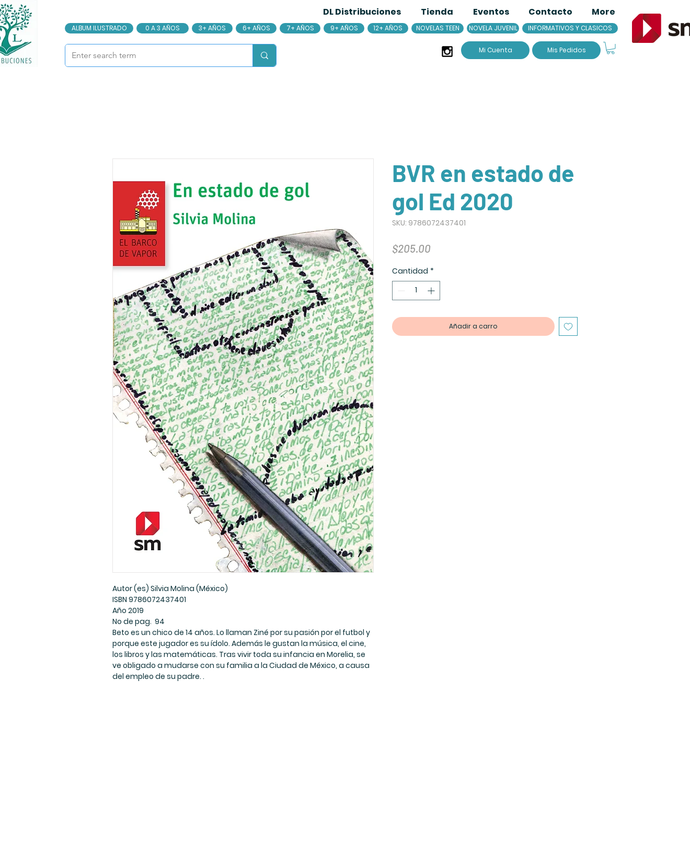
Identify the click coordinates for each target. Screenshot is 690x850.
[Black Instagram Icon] (447, 51)
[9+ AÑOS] (344, 28)
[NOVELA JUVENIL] (493, 28)
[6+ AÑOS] (256, 28)
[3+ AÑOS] (212, 28)
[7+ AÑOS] (300, 28)
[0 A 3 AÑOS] (162, 28)
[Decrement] (400, 290)
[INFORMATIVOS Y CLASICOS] (570, 28)
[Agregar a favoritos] (568, 326)
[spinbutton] (416, 290)
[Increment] (432, 290)
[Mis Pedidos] (566, 50)
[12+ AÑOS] (387, 28)
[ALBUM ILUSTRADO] (99, 28)
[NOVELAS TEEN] (437, 28)
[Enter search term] (151, 55)
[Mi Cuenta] (495, 50)
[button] (610, 48)
